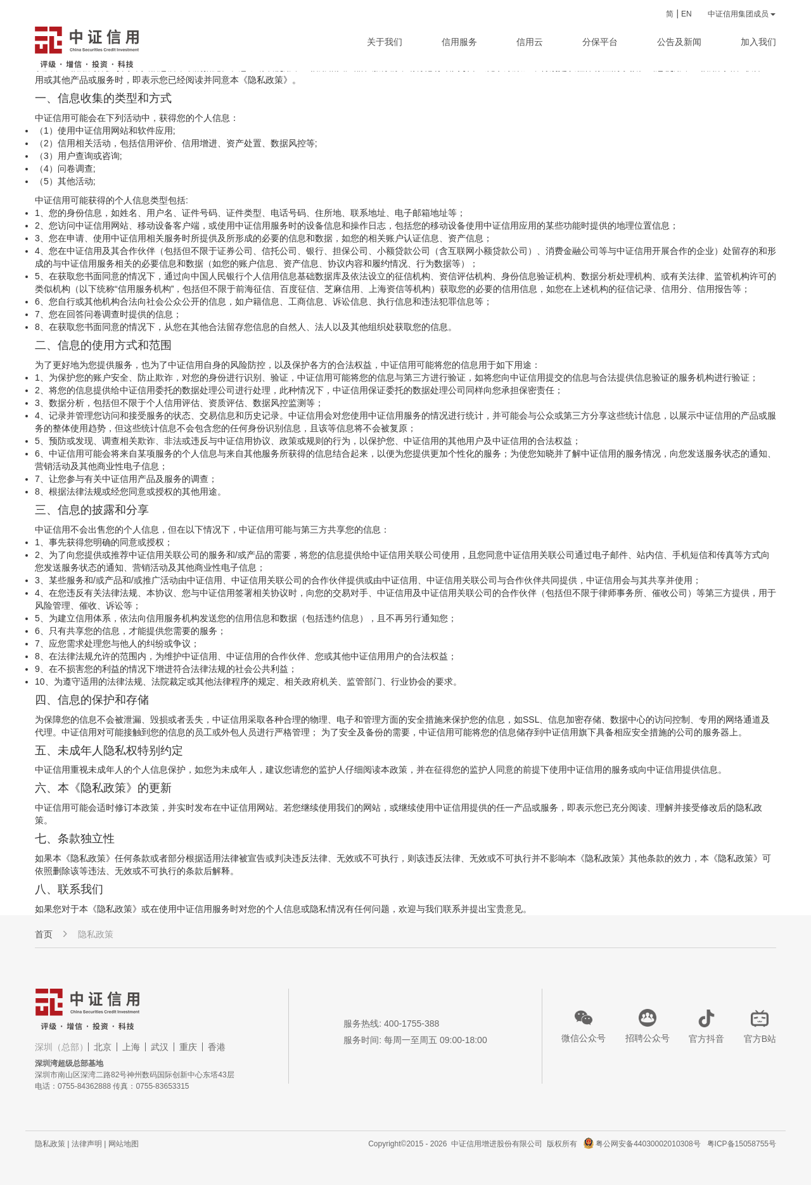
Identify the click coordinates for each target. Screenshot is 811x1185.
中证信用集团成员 (742, 14)
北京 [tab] (103, 1047)
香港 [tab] (217, 1047)
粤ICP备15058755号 (741, 1143)
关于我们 (384, 42)
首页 (44, 934)
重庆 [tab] (188, 1047)
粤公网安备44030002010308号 (650, 1143)
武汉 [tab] (160, 1047)
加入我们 (758, 42)
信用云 (529, 42)
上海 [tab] (131, 1047)
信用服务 (459, 42)
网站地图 (123, 1143)
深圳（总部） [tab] (61, 1047)
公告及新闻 (679, 42)
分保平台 (600, 42)
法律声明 (87, 1143)
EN (686, 14)
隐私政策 (95, 934)
